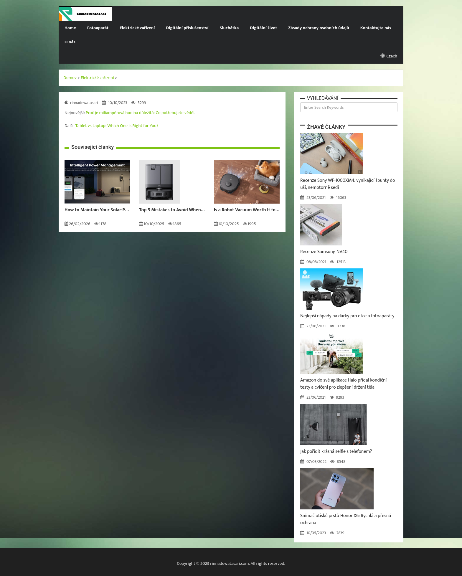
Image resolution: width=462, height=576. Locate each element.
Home (70, 28)
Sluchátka (229, 28)
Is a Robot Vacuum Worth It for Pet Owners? (247, 210)
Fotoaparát (97, 28)
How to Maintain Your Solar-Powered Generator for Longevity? (97, 210)
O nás (70, 42)
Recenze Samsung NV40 (323, 252)
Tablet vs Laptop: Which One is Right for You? (117, 125)
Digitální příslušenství (187, 28)
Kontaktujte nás (375, 28)
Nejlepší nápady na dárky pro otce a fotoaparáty (347, 316)
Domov (70, 77)
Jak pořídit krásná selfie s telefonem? (336, 451)
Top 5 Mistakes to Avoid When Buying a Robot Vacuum (172, 210)
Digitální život (263, 28)
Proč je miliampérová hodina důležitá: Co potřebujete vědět (140, 112)
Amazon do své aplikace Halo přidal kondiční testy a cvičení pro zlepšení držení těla (343, 383)
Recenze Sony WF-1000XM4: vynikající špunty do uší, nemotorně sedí (347, 184)
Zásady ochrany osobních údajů (318, 28)
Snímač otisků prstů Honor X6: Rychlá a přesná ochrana (345, 519)
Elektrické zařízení (137, 28)
